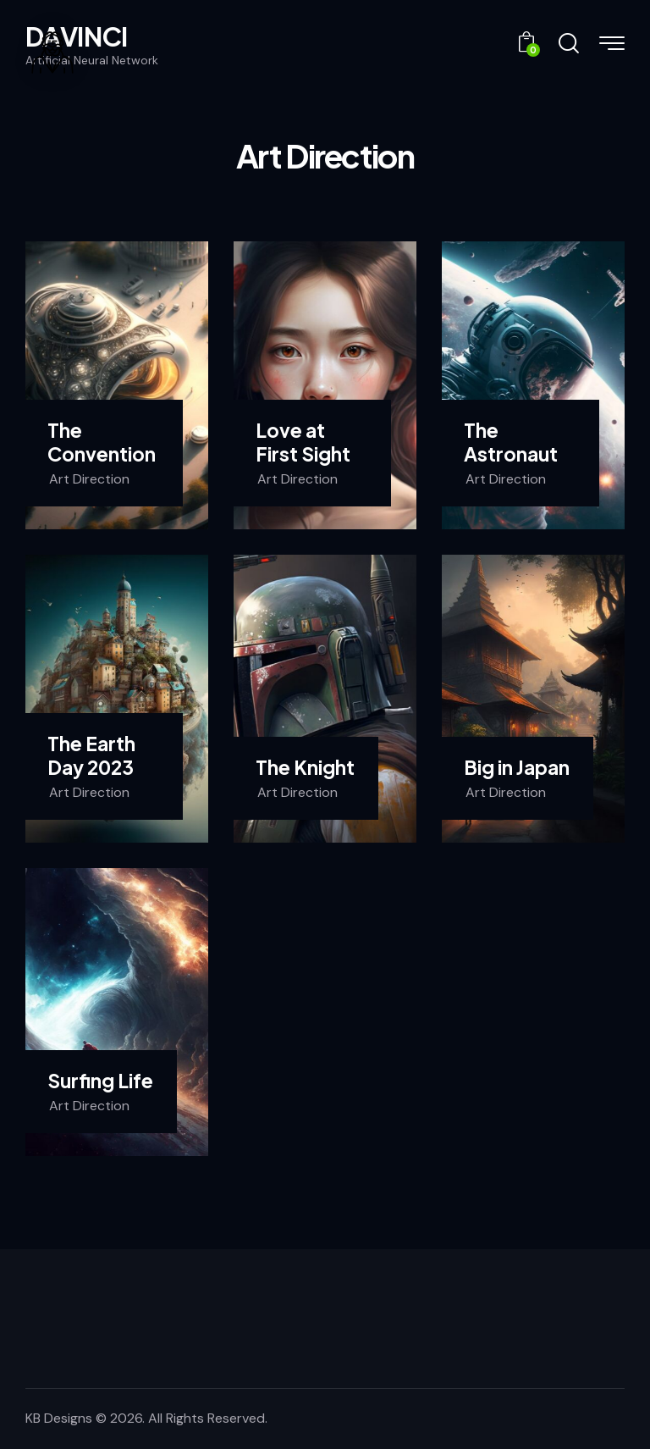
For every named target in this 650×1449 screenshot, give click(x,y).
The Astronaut (511, 442)
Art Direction (89, 479)
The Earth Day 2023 (91, 755)
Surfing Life (100, 1081)
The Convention (101, 442)
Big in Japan (517, 767)
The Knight (305, 767)
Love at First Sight (303, 442)
